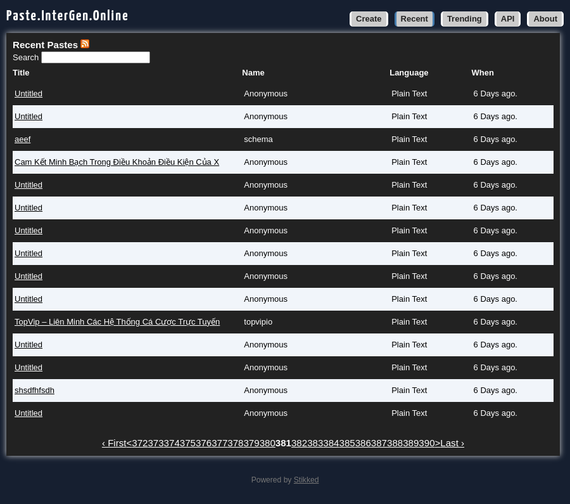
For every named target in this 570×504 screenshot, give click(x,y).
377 (219, 442)
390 (426, 442)
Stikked (306, 479)
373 (155, 442)
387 (379, 442)
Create (368, 18)
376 (204, 442)
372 (140, 442)
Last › (452, 442)
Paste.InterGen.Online (67, 16)
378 (235, 442)
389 (411, 442)
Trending (464, 18)
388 (395, 442)
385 (347, 442)
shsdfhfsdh (34, 390)
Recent (414, 18)
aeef (22, 139)
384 (331, 442)
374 (172, 442)
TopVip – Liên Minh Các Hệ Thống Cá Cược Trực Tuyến (117, 321)
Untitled (28, 93)
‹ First (114, 442)
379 (251, 442)
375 (188, 442)
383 (315, 442)
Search (27, 57)
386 (363, 442)
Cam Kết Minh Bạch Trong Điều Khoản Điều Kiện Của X (117, 162)
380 (268, 442)
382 (299, 442)
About (545, 18)
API (508, 18)
